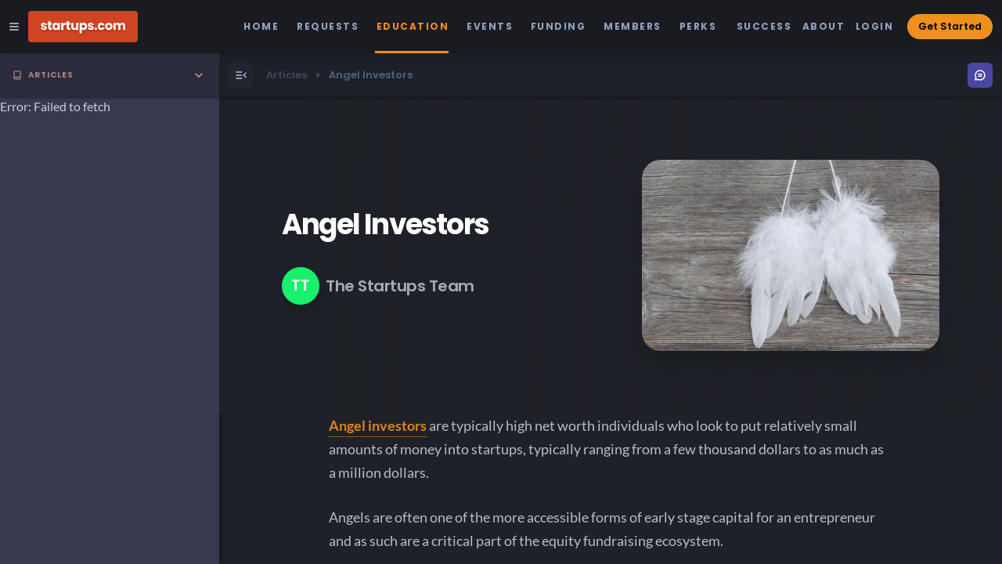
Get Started (950, 26)
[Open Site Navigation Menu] (14, 26)
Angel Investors (385, 224)
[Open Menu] (241, 75)
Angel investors (378, 425)
